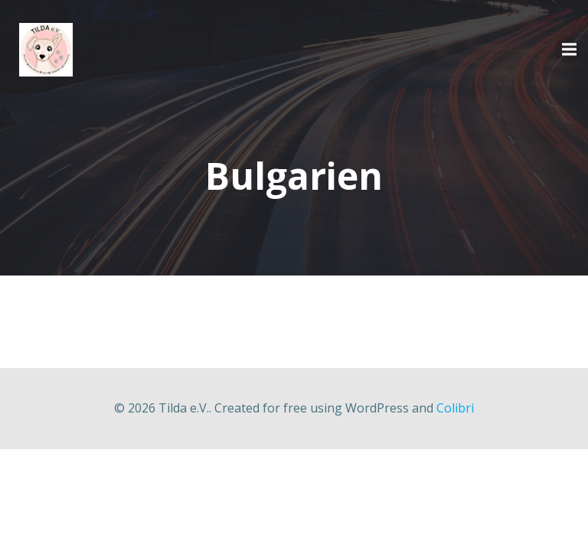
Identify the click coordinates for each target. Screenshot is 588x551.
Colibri (455, 407)
